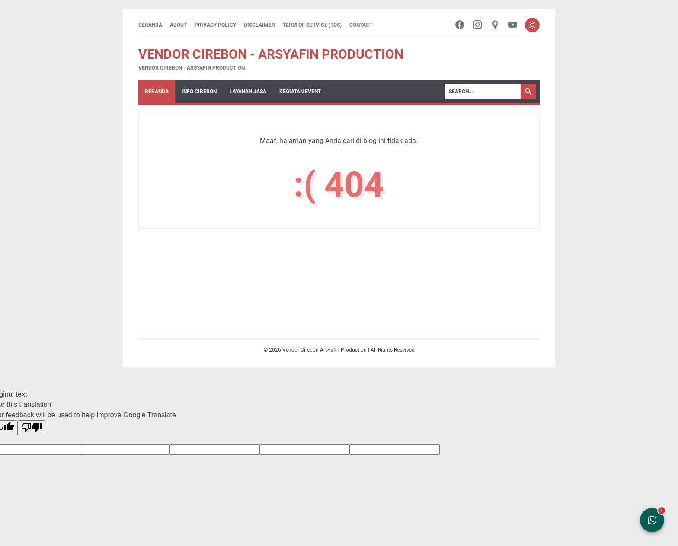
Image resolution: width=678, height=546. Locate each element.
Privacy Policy (215, 25)
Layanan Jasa (248, 92)
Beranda (150, 25)
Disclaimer (259, 25)
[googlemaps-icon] (493, 25)
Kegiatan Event (300, 92)
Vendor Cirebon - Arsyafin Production (270, 54)
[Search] (483, 92)
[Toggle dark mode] (532, 25)
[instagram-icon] (475, 25)
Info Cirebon (199, 92)
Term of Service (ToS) (312, 25)
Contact (360, 25)
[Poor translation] (31, 428)
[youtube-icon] (511, 25)
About (178, 25)
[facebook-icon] (457, 25)
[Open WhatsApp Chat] (652, 520)
